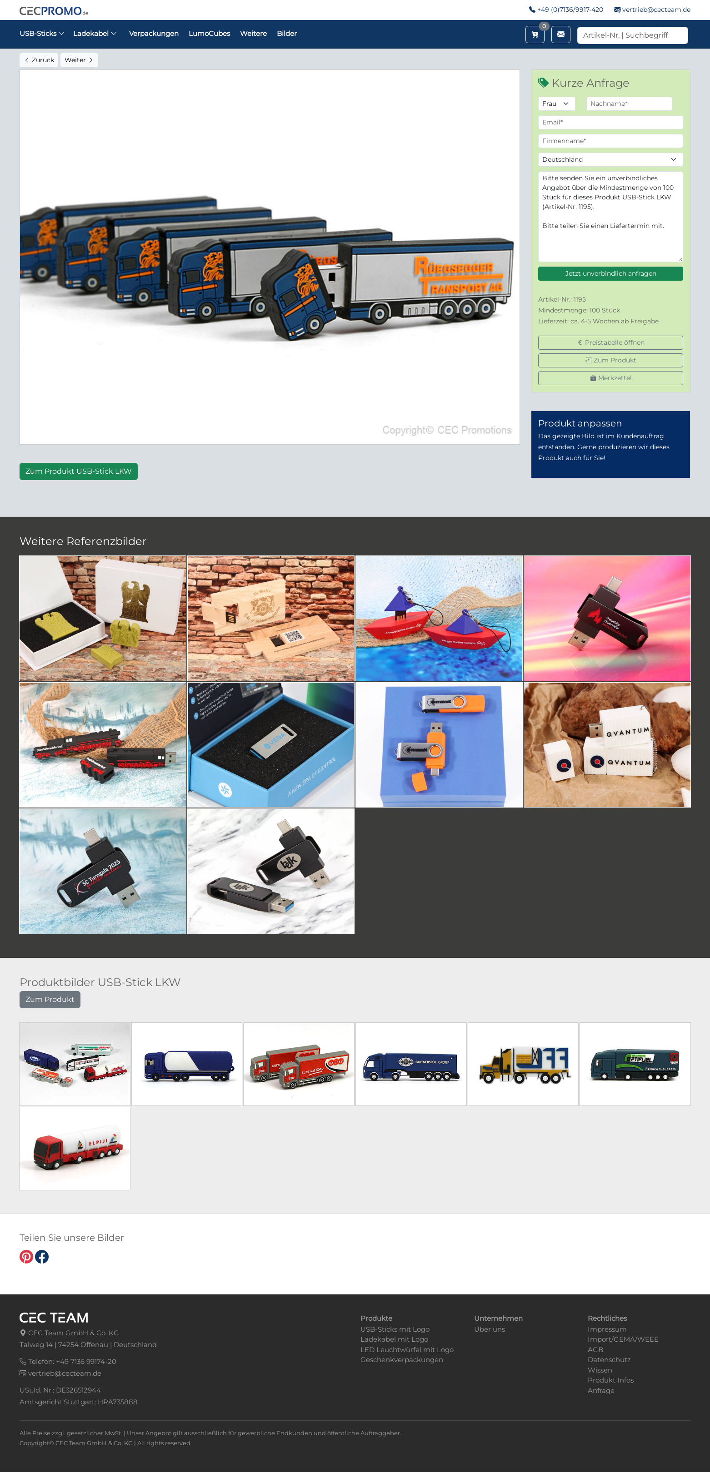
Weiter (79, 60)
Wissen (600, 1370)
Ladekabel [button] (95, 33)
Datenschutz (609, 1359)
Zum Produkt (610, 360)
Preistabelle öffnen (611, 342)
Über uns (489, 1329)
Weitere (253, 33)
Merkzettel (611, 378)
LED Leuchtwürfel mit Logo (407, 1349)
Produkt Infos (611, 1380)
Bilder (287, 33)
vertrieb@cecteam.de (656, 9)
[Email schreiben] (560, 34)
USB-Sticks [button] (42, 33)
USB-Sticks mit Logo (395, 1329)
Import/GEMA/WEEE (623, 1339)
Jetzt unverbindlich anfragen (610, 273)
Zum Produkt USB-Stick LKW (78, 471)
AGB (595, 1349)
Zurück (39, 60)
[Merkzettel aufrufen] (535, 34)
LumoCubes (209, 33)
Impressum (607, 1329)
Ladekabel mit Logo (394, 1339)
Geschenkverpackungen (401, 1359)
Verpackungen (154, 33)
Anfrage (601, 1390)
